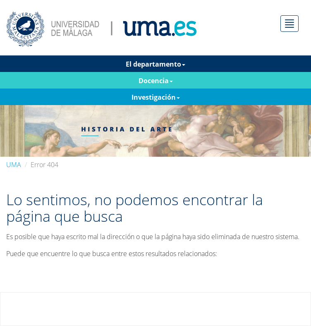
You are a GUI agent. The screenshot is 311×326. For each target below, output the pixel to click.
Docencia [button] (156, 80)
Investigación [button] (156, 97)
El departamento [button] (155, 64)
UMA (13, 164)
